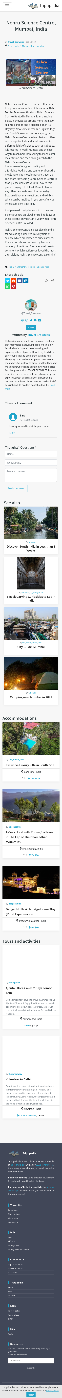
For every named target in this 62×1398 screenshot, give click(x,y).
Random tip (13, 1222)
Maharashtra (28, 45)
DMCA (10, 1319)
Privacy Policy (52, 1390)
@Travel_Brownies (31, 313)
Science (40, 266)
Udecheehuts (14, 826)
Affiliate (11, 1241)
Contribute (13, 1210)
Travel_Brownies (16, 41)
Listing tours (13, 1245)
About (10, 1287)
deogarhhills (14, 903)
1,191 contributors (44, 1164)
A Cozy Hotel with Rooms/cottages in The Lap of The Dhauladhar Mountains (29, 837)
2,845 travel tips (17, 1164)
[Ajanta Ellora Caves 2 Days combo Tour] (31, 961)
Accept (31, 1394)
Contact (11, 1295)
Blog (10, 1291)
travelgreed (14, 982)
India (17, 45)
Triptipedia (43, 5)
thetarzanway (15, 1073)
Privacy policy (14, 1310)
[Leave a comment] (31, 475)
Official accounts (15, 1268)
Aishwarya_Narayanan (32, 592)
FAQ (10, 1237)
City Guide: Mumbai (31, 647)
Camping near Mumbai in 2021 (31, 697)
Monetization (14, 1214)
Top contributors (15, 1264)
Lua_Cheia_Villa (16, 759)
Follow (30, 327)
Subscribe (31, 1367)
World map (13, 1218)
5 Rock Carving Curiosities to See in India (31, 599)
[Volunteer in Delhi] (31, 1052)
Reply (12, 432)
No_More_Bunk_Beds (32, 642)
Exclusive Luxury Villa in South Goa (30, 765)
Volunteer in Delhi (18, 1079)
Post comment (16, 488)
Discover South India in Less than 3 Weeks (31, 548)
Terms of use (13, 1314)
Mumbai (40, 45)
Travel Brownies (38, 335)
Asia (10, 45)
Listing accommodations (19, 1249)
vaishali (32, 692)
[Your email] (31, 1360)
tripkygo (32, 542)
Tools (10, 1334)
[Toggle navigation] (7, 5)
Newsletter (13, 1272)
